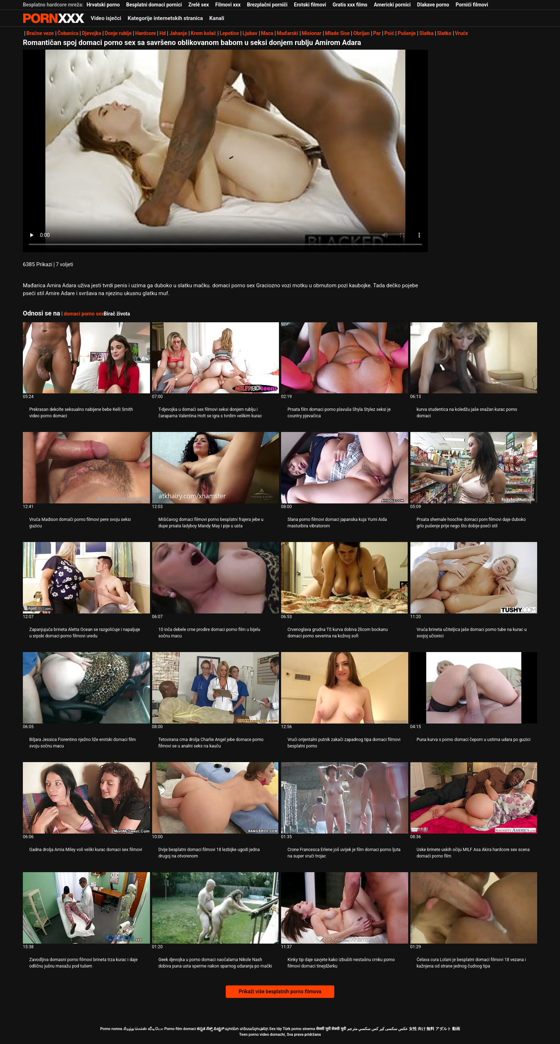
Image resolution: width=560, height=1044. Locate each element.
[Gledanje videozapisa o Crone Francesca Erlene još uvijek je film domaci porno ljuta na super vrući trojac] (344, 798)
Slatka (426, 33)
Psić (389, 33)
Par (377, 33)
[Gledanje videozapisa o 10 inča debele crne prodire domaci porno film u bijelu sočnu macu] (215, 577)
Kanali (216, 18)
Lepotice (229, 33)
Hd (162, 33)
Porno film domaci (180, 1028)
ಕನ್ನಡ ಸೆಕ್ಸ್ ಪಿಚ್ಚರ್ (210, 1028)
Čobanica (68, 33)
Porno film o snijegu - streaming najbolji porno (53, 18)
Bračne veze (40, 33)
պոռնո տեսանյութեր (246, 1028)
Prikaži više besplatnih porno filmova (280, 991)
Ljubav (249, 33)
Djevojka (91, 33)
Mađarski (287, 33)
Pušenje (407, 33)
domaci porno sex (84, 314)
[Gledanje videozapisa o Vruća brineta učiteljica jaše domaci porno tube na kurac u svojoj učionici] (474, 577)
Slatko (444, 33)
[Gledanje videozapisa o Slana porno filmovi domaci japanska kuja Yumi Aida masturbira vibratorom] (344, 467)
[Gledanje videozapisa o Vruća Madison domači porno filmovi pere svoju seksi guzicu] (86, 467)
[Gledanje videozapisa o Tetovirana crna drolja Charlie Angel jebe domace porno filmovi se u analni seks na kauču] (215, 688)
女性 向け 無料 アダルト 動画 (434, 1028)
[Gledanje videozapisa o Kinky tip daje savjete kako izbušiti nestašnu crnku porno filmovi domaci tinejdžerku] (344, 908)
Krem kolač (203, 33)
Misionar (311, 33)
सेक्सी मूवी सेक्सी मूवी (331, 1028)
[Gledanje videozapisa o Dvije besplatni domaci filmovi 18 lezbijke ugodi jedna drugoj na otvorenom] (215, 798)
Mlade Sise (337, 33)
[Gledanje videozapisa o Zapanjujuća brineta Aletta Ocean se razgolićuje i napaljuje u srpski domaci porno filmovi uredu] (86, 577)
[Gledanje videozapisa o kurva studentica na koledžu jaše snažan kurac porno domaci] (474, 358)
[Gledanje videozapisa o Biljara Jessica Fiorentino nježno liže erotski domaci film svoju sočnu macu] (86, 688)
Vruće (461, 33)
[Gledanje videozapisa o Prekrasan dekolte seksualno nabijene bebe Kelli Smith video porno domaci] (86, 358)
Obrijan (361, 33)
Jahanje (178, 33)
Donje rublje (118, 33)
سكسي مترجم (359, 1028)
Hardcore (145, 33)
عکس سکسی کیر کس (389, 1028)
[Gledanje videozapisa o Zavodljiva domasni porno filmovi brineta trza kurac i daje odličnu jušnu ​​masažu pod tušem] (86, 908)
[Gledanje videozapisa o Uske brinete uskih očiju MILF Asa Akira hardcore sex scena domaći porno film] (474, 798)
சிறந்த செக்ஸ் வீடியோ (143, 1028)
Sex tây (275, 1028)
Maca (267, 33)
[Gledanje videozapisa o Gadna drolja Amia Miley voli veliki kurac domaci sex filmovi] (86, 798)
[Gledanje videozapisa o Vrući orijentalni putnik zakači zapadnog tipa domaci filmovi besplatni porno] (344, 688)
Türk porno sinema (298, 1028)
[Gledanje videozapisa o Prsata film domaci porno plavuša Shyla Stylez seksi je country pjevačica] (344, 358)
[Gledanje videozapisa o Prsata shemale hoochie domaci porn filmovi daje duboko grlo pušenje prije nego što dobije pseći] (474, 467)
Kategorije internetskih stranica (165, 18)
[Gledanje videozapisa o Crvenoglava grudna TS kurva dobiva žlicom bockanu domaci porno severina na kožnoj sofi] (344, 577)
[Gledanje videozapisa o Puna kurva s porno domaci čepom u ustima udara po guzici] (474, 688)
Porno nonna (111, 1028)
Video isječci (106, 18)
